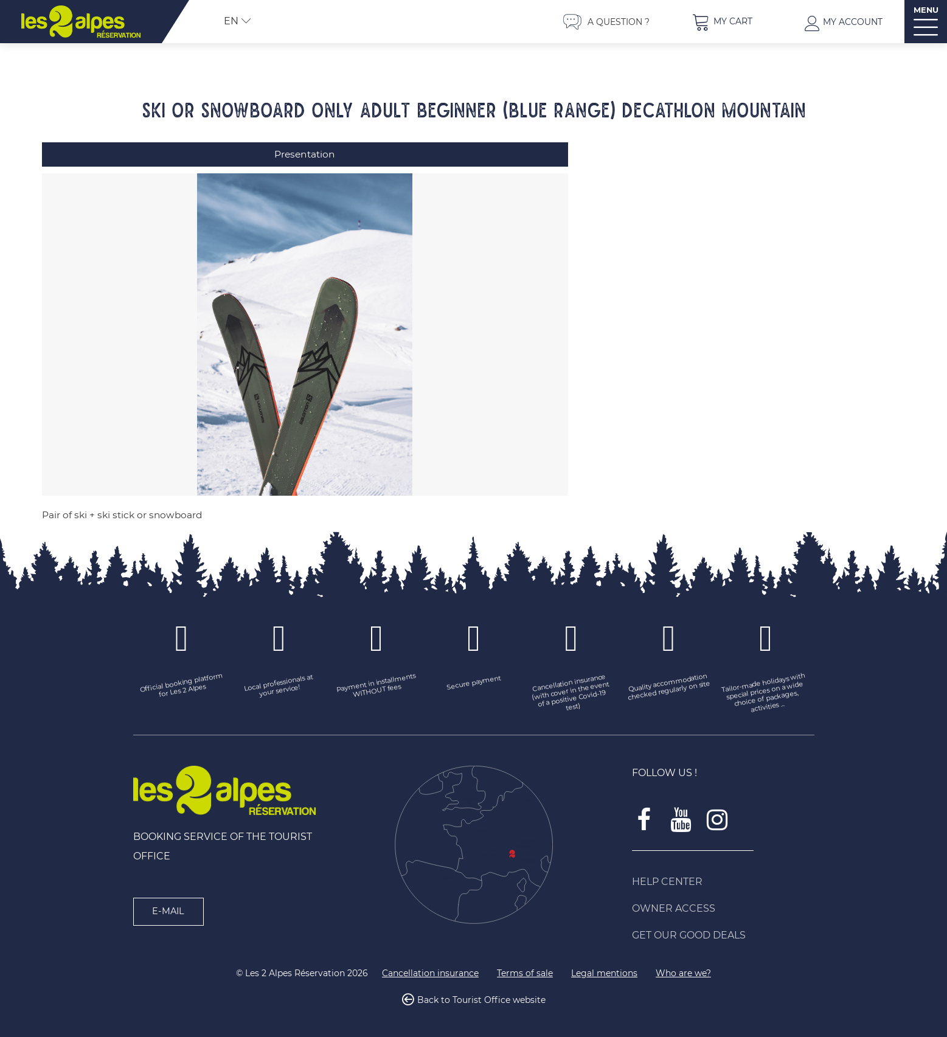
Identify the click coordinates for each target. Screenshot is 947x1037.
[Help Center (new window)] (723, 878)
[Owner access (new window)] (723, 905)
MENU (926, 10)
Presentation (304, 154)
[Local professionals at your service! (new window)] (279, 683)
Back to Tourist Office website (481, 996)
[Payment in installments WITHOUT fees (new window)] (376, 683)
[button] (722, 21)
